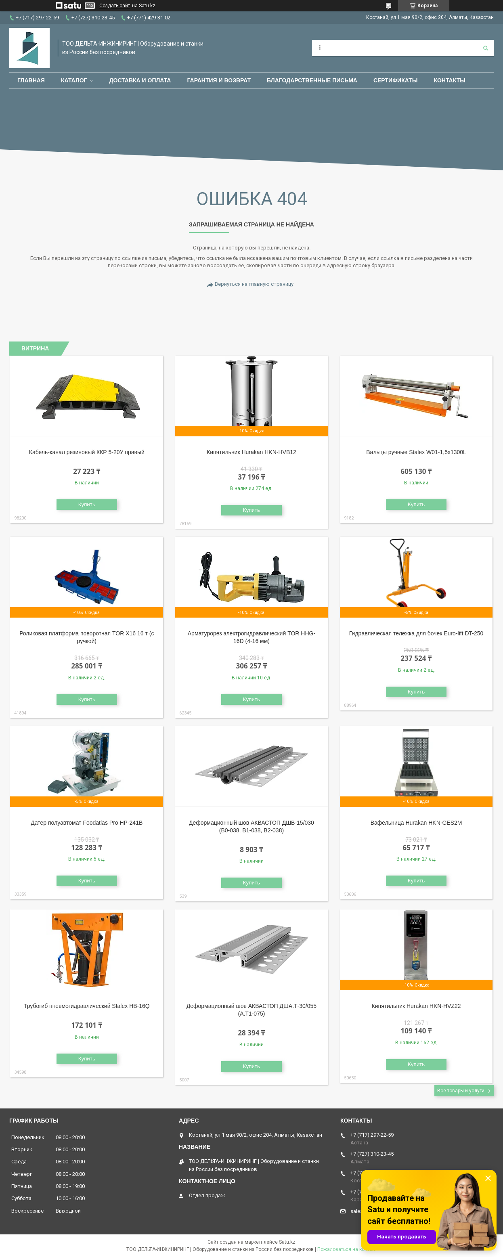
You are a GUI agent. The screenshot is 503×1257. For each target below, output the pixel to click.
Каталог (74, 80)
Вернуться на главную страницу (254, 284)
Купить (86, 504)
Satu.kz (287, 1242)
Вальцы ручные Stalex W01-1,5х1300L (416, 452)
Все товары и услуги (460, 1091)
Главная (31, 80)
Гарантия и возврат (219, 80)
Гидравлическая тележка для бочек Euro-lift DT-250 (416, 633)
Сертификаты (395, 80)
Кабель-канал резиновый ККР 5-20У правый (87, 452)
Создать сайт (114, 5)
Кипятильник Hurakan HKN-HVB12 (251, 452)
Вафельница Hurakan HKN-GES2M (416, 822)
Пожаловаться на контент (347, 1249)
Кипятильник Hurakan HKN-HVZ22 (416, 1006)
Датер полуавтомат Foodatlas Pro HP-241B (87, 822)
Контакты (449, 80)
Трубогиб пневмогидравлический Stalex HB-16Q (87, 1006)
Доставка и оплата (140, 80)
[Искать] (486, 48)
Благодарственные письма (312, 80)
